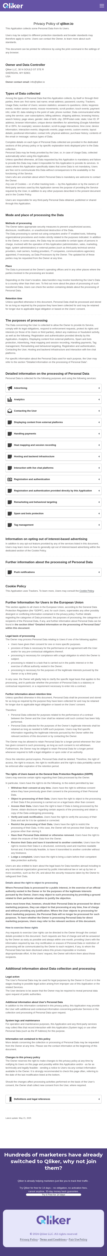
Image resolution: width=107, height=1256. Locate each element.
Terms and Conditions (53, 1239)
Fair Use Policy (78, 1239)
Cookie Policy (86, 590)
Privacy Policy (29, 1239)
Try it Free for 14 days (53, 1194)
